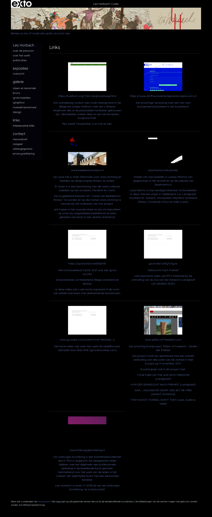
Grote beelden (22, 97)
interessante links (24, 125)
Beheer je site (19, 33)
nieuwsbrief (20, 139)
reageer (18, 144)
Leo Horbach (101, 4)
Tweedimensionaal (24, 107)
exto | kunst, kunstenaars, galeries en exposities (22, 4)
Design (17, 112)
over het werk (21, 55)
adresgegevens (22, 148)
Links (16, 120)
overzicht (18, 73)
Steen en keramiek (24, 88)
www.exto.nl (44, 501)
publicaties (20, 60)
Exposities (20, 68)
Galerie (18, 82)
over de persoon (23, 50)
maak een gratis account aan (51, 33)
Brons (16, 93)
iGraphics (19, 102)
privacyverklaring (24, 153)
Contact (19, 134)
